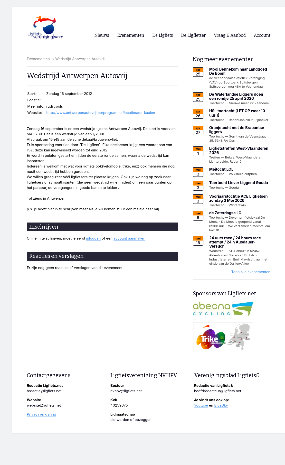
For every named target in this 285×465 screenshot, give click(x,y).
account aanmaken (129, 238)
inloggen (93, 238)
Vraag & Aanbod (230, 35)
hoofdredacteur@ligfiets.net (217, 391)
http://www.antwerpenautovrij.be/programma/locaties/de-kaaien (100, 113)
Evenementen (38, 59)
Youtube (201, 405)
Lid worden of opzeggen (131, 420)
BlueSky (221, 405)
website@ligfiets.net (44, 405)
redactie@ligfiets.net (44, 391)
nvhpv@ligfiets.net (126, 391)
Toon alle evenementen (250, 272)
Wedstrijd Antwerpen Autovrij (80, 59)
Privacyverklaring (41, 414)
